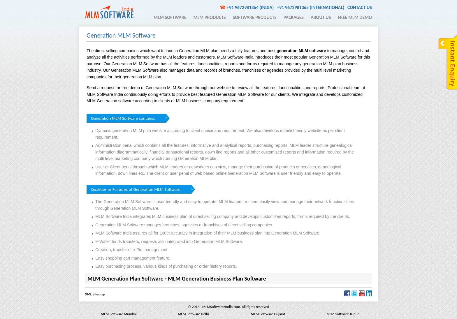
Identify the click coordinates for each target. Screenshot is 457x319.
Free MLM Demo (355, 17)
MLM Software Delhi (193, 314)
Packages (294, 17)
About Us (321, 17)
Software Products (255, 17)
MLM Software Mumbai (119, 314)
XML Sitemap (95, 294)
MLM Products (210, 17)
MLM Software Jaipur (342, 314)
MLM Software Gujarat (268, 314)
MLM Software (170, 17)
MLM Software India (109, 12)
